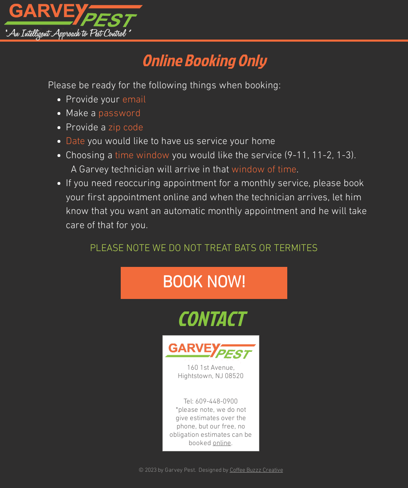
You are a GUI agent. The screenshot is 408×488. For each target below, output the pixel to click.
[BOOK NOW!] (204, 283)
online (222, 443)
